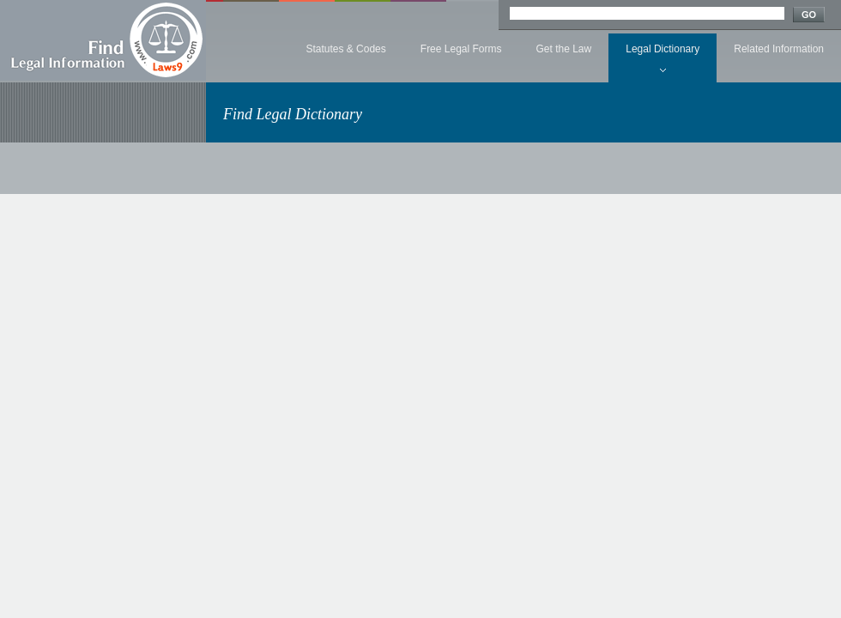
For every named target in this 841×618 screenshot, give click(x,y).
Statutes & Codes (345, 49)
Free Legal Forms (461, 49)
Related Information (779, 49)
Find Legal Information (103, 40)
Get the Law (564, 49)
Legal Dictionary (662, 49)
